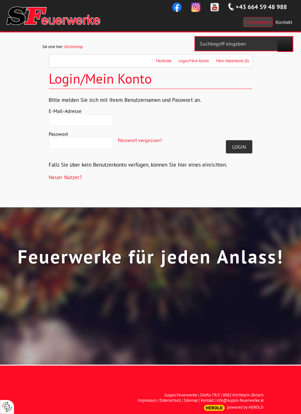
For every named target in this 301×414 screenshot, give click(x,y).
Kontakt (207, 400)
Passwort (58, 134)
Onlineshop (73, 46)
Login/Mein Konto (193, 60)
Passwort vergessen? (140, 140)
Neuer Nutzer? (65, 177)
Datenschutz (170, 400)
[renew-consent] (7, 407)
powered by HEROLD (245, 407)
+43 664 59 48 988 (261, 7)
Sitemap (191, 400)
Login (239, 147)
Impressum (147, 400)
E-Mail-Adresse (65, 111)
